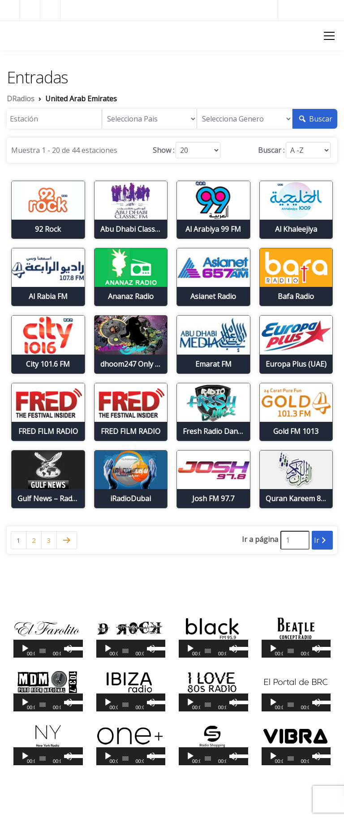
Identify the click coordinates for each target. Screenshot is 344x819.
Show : (163, 150)
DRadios (22, 35)
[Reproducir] (25, 648)
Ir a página (260, 539)
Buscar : (271, 150)
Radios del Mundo (311, 10)
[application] (48, 649)
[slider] (42, 651)
